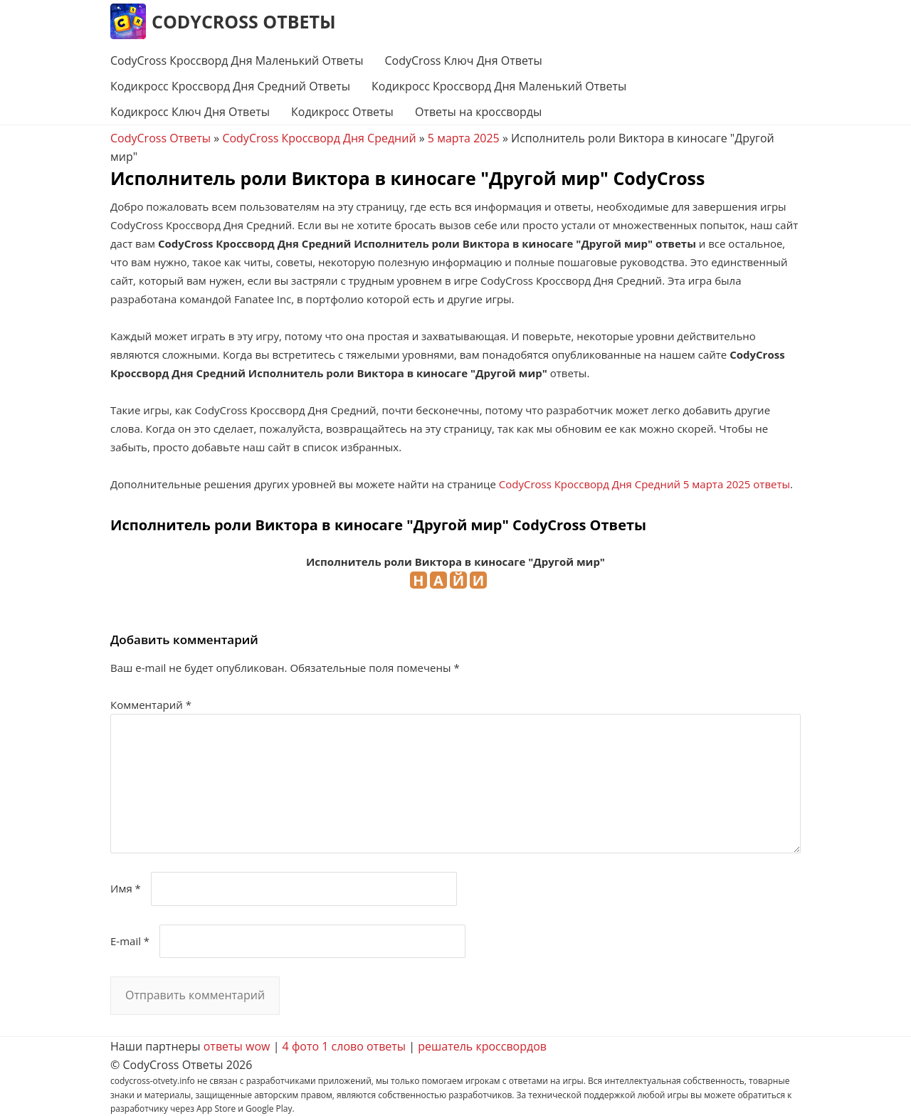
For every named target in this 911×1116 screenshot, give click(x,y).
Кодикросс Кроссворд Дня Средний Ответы (230, 86)
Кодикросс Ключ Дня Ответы (190, 112)
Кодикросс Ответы (342, 112)
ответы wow (237, 1046)
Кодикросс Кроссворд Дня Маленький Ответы (499, 86)
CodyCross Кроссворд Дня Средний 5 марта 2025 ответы (644, 484)
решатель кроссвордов (482, 1046)
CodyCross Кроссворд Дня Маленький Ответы (236, 60)
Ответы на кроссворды (478, 112)
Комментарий (150, 705)
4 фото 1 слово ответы (344, 1046)
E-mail (129, 941)
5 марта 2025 (464, 138)
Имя (125, 888)
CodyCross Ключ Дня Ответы (463, 60)
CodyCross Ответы (244, 21)
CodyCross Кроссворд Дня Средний (319, 138)
